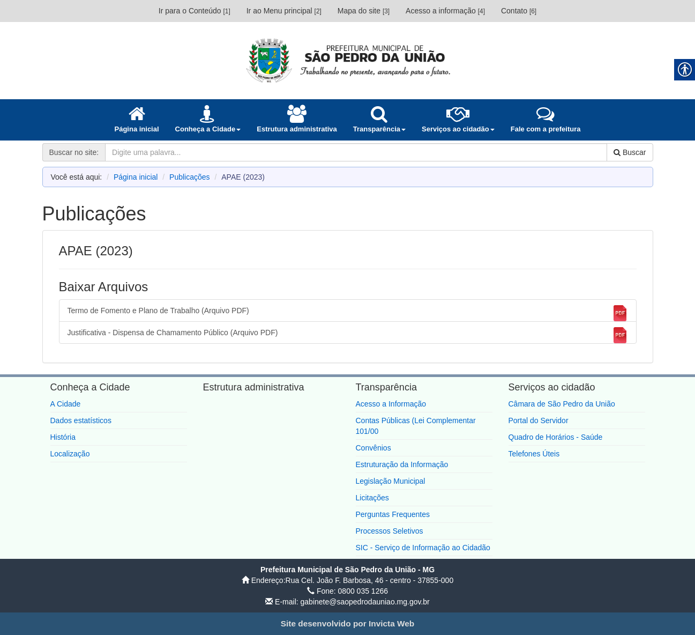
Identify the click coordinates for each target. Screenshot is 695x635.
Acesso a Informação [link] (391, 404)
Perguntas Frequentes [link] (393, 514)
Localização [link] (70, 453)
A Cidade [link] (65, 404)
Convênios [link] (373, 448)
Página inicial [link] (136, 177)
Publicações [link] (189, 177)
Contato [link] (518, 10)
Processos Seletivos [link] (389, 531)
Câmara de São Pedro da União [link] (562, 404)
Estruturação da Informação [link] (402, 464)
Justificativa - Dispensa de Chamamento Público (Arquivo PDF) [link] (348, 335)
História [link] (63, 437)
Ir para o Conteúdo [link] (194, 10)
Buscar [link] (630, 152)
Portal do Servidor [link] (539, 420)
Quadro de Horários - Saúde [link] (556, 437)
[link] (347, 60)
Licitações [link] (372, 497)
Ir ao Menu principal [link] (284, 10)
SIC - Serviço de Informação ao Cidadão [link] (423, 547)
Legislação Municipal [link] (390, 481)
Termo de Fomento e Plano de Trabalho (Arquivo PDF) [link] (348, 313)
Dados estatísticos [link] (80, 420)
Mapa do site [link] (364, 10)
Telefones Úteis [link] (534, 453)
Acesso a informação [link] (445, 10)
